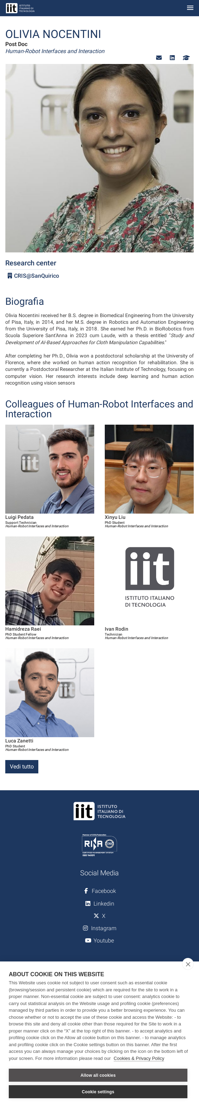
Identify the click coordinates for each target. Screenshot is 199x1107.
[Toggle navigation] (190, 8)
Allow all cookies (98, 1075)
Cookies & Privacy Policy (139, 1058)
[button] (159, 57)
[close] (188, 964)
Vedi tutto (22, 766)
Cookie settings (98, 1091)
